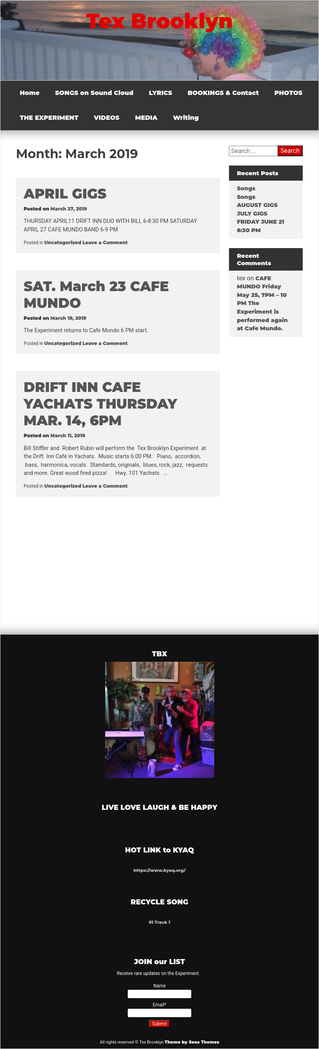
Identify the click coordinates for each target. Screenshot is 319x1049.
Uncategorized (62, 242)
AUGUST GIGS (256, 205)
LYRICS (160, 93)
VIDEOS (107, 117)
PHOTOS (288, 93)
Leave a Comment (105, 242)
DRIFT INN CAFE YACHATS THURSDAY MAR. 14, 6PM (100, 404)
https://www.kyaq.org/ (159, 870)
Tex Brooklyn (159, 21)
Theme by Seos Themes (192, 1042)
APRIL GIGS (65, 193)
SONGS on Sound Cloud (94, 93)
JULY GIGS (251, 213)
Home (30, 93)
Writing (186, 117)
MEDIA (146, 117)
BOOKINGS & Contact (223, 93)
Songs (245, 188)
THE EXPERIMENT (49, 117)
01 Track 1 (159, 922)
